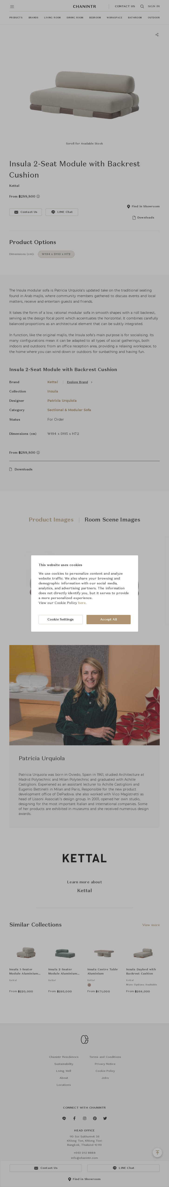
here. (82, 603)
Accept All (108, 619)
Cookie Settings (60, 619)
